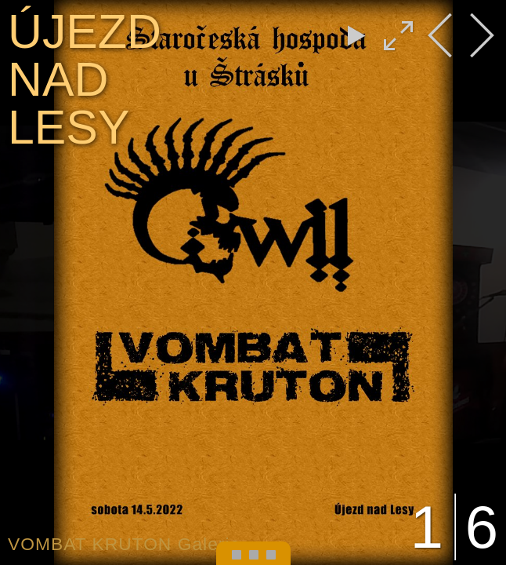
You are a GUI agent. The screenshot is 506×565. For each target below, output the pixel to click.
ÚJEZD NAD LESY (84, 79)
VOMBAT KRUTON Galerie (124, 544)
